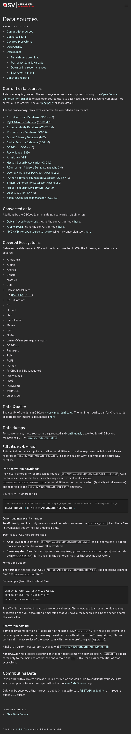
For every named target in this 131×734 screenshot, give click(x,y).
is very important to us (59, 413)
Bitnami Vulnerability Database (26, 183)
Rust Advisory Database (21, 132)
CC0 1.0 (42, 132)
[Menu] (126, 5)
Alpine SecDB (15, 227)
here (77, 222)
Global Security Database (22, 142)
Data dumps (14, 52)
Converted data (16, 37)
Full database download (25, 57)
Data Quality (14, 47)
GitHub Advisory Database (23, 117)
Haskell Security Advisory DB (25, 188)
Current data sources (20, 32)
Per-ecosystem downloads (27, 63)
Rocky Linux (14, 153)
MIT (42, 137)
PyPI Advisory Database (21, 122)
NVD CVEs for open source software (29, 232)
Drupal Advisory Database (22, 137)
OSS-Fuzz (13, 147)
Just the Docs (22, 729)
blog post (47, 103)
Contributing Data (18, 78)
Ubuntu (11, 193)
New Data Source (75, 683)
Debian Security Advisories (23, 222)
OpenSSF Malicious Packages (25, 173)
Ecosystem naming (22, 73)
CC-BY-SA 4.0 (26, 193)
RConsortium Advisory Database (26, 168)
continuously (74, 433)
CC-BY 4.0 (46, 117)
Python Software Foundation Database (31, 178)
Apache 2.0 (55, 168)
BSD (26, 153)
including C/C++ (22, 295)
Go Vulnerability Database (23, 127)
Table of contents (16, 26)
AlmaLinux (13, 157)
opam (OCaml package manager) (27, 198)
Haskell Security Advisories (24, 163)
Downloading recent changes (28, 68)
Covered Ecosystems (19, 42)
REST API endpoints (92, 691)
